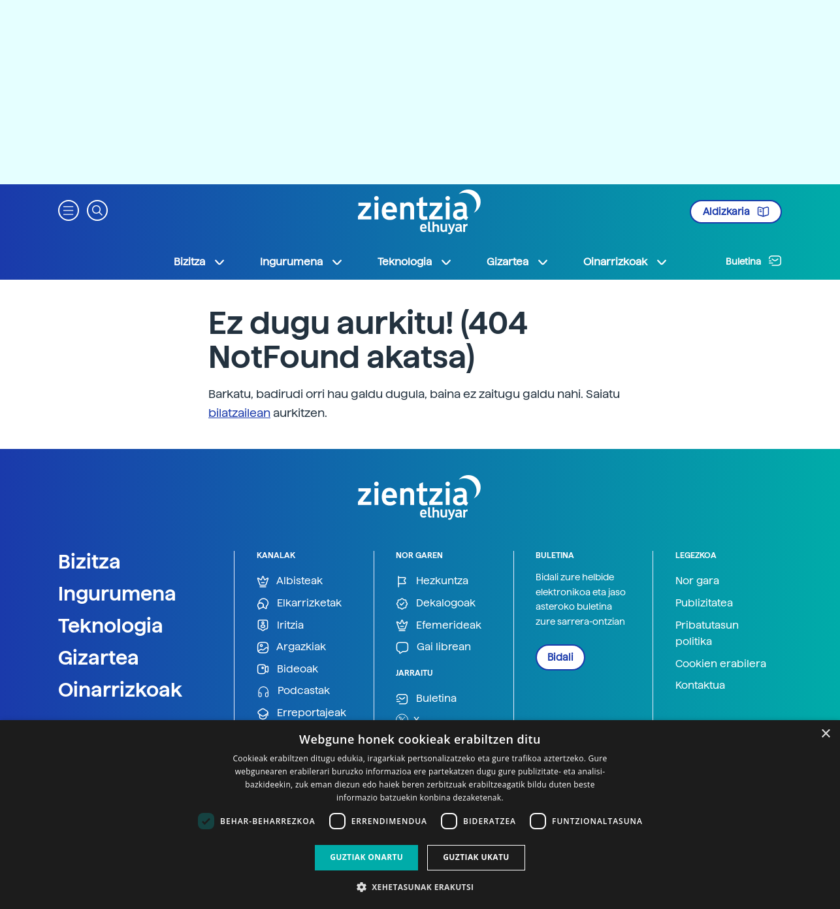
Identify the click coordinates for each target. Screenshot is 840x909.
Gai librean (433, 647)
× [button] (825, 734)
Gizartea (98, 657)
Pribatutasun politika (707, 633)
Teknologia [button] (415, 262)
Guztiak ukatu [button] (476, 857)
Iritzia (280, 626)
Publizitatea (704, 603)
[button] (68, 209)
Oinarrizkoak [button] (625, 262)
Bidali (560, 657)
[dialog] (420, 814)
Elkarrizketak (299, 603)
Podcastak (293, 691)
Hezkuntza (432, 581)
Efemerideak (438, 626)
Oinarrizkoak (120, 689)
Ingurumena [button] (302, 262)
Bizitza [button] (200, 262)
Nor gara (697, 580)
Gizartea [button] (518, 262)
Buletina (754, 260)
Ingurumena (117, 593)
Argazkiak (291, 647)
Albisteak (290, 581)
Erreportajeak (301, 713)
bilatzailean (239, 413)
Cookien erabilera (720, 663)
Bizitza (89, 561)
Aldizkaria (736, 211)
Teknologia (110, 625)
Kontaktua (700, 685)
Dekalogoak (436, 603)
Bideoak (287, 669)
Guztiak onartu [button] (366, 857)
